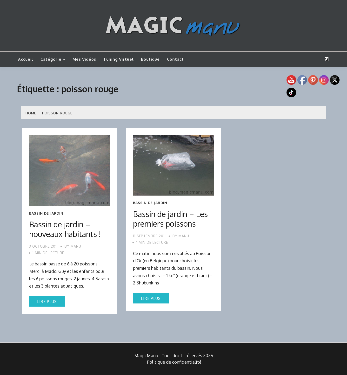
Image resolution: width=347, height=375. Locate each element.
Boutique (150, 59)
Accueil (25, 59)
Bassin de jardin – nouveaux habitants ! (65, 229)
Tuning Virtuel (118, 59)
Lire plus (47, 301)
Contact (175, 59)
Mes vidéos (84, 59)
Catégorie (50, 59)
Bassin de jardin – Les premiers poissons (170, 219)
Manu (76, 246)
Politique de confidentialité (174, 362)
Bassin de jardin (46, 213)
